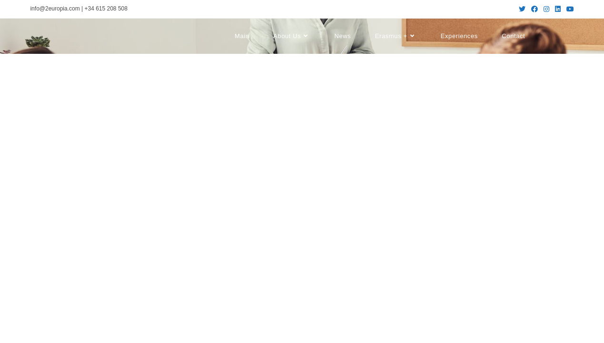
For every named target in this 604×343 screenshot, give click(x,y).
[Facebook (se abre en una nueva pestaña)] (534, 9)
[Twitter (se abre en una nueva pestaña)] (522, 9)
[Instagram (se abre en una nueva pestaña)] (546, 9)
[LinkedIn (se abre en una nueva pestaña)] (558, 9)
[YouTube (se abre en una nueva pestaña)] (569, 9)
